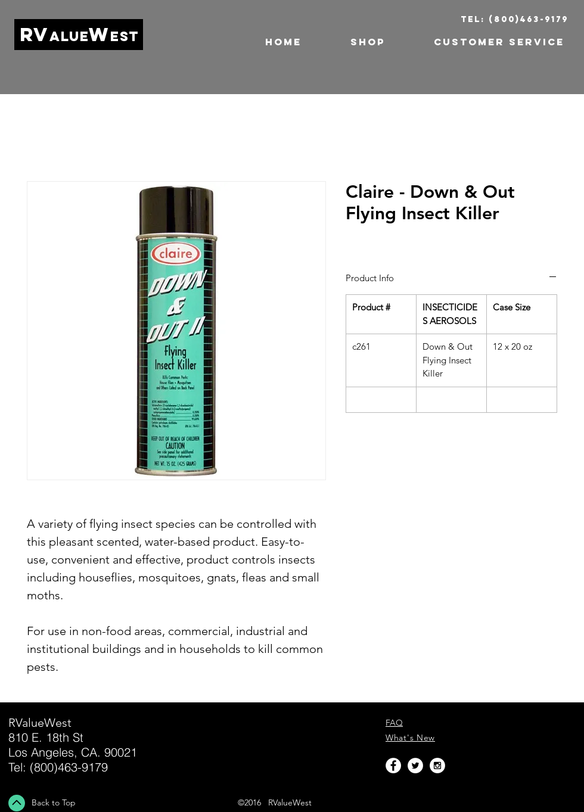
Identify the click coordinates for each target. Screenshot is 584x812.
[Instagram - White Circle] (437, 765)
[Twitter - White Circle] (415, 765)
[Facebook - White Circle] (393, 765)
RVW (79, 34)
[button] (352, 42)
